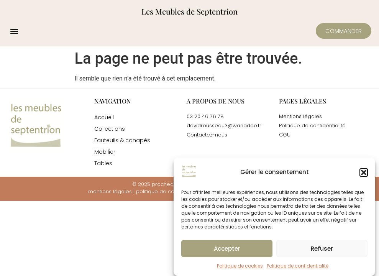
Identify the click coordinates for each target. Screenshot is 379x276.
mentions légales (110, 191)
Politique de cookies (240, 266)
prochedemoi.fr (171, 184)
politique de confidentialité (169, 191)
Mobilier (104, 152)
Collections (109, 129)
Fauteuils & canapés (122, 140)
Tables (103, 163)
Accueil (104, 117)
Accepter (227, 249)
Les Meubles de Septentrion (189, 11)
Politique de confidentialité (297, 266)
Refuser (322, 249)
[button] (364, 172)
